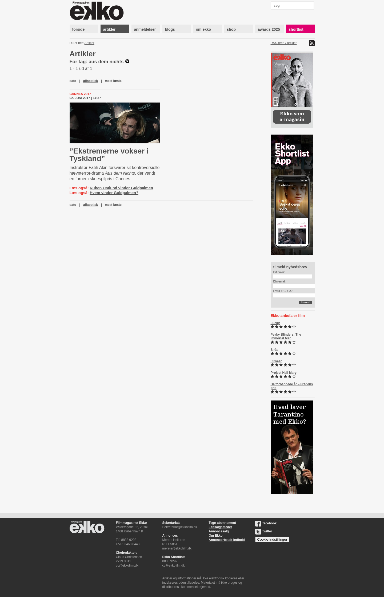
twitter (263, 531)
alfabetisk (90, 81)
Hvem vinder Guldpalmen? (114, 193)
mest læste (113, 81)
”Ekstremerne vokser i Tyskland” (109, 155)
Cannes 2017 (80, 94)
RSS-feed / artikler (284, 43)
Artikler (89, 43)
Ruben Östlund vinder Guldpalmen (121, 188)
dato (73, 81)
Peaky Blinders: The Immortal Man (286, 336)
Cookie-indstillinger (272, 539)
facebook (266, 523)
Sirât (274, 350)
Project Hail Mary (284, 373)
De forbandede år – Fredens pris (292, 386)
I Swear (276, 361)
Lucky (275, 323)
